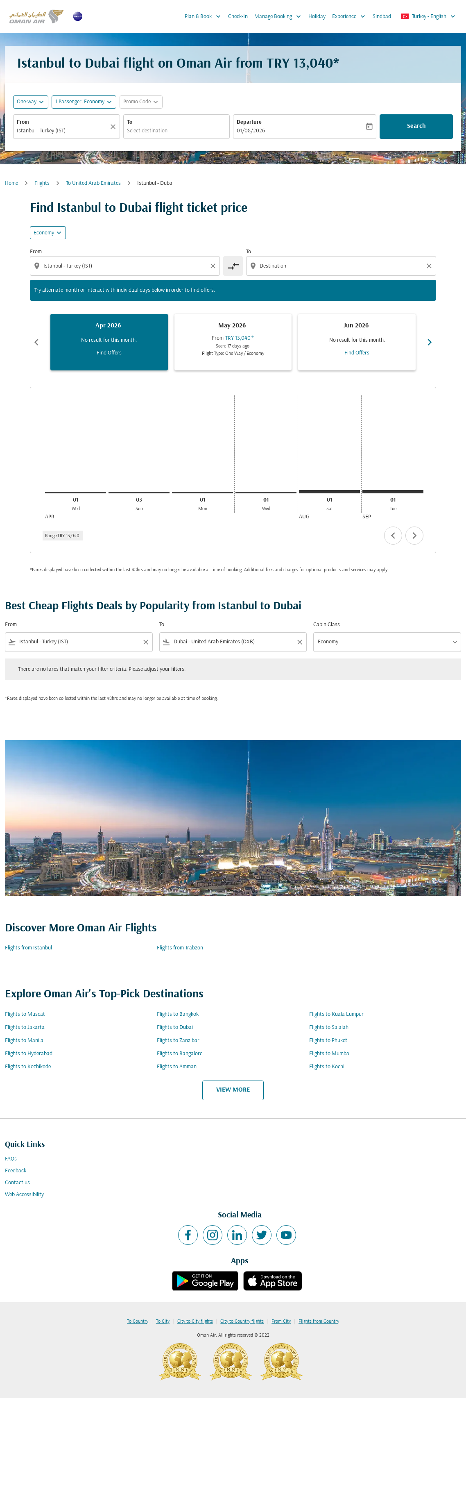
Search (416, 126)
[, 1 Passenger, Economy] (79, 102)
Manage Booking (279, 16)
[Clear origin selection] (214, 266)
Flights (42, 183)
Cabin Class (326, 625)
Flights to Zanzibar (178, 1041)
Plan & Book (205, 16)
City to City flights (195, 1321)
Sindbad (382, 17)
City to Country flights (242, 1321)
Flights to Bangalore (179, 1054)
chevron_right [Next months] (429, 342)
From (23, 122)
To (129, 122)
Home (11, 183)
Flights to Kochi (326, 1067)
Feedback (15, 1171)
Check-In (238, 17)
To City (163, 1321)
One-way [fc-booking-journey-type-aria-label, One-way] (26, 102)
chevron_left (393, 535)
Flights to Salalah (328, 1027)
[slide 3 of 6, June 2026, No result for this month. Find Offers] (357, 342)
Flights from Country (319, 1321)
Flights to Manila (24, 1041)
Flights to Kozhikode (28, 1067)
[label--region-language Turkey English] (428, 16)
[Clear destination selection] (430, 266)
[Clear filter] (145, 642)
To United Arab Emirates (93, 183)
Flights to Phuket (328, 1041)
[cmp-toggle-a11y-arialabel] (233, 266)
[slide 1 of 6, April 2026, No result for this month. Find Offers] (109, 342)
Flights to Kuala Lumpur (336, 1014)
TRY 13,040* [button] (303, 64)
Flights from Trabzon (180, 948)
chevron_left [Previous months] (36, 342)
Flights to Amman (177, 1067)
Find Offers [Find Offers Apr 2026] (109, 353)
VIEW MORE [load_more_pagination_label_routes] (233, 1090)
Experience (350, 16)
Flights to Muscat (25, 1014)
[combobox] (62, 131)
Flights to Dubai (175, 1027)
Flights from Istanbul (28, 948)
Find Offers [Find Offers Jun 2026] (356, 353)
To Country (137, 1321)
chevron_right (414, 535)
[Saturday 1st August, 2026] (329, 491)
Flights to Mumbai (330, 1054)
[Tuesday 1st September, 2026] (392, 491)
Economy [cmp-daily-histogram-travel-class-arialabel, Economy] (44, 233)
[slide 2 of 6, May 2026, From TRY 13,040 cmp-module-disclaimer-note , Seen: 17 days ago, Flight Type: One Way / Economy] (233, 342)
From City (281, 1321)
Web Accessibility (24, 1195)
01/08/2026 (251, 131)
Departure (249, 122)
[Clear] (114, 126)
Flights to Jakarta (25, 1027)
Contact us (17, 1183)
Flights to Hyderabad (28, 1054)
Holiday (317, 17)
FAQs (11, 1159)
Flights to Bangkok (178, 1014)
